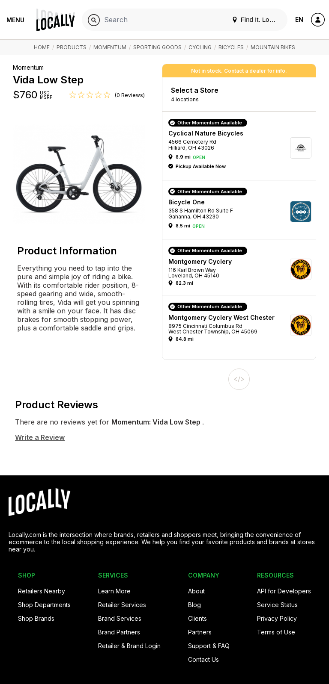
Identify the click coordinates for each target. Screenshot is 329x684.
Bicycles (231, 47)
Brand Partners (119, 632)
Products (72, 47)
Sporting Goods (157, 47)
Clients (197, 618)
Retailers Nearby (41, 591)
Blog (194, 604)
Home (42, 47)
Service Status (277, 604)
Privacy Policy (277, 618)
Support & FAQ (209, 645)
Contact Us (203, 659)
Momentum (109, 47)
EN (299, 19)
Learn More (114, 591)
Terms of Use (276, 632)
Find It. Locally (257, 19)
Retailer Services (122, 604)
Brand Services (119, 618)
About (196, 591)
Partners (200, 632)
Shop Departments (44, 604)
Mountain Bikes (273, 47)
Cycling (200, 47)
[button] (242, 148)
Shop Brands (36, 618)
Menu (15, 20)
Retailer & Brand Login (129, 645)
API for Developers (284, 591)
